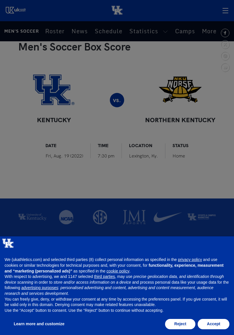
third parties (104, 276)
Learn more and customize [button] (39, 324)
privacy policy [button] (190, 259)
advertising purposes (39, 287)
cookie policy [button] (117, 271)
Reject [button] (180, 324)
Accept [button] (213, 324)
